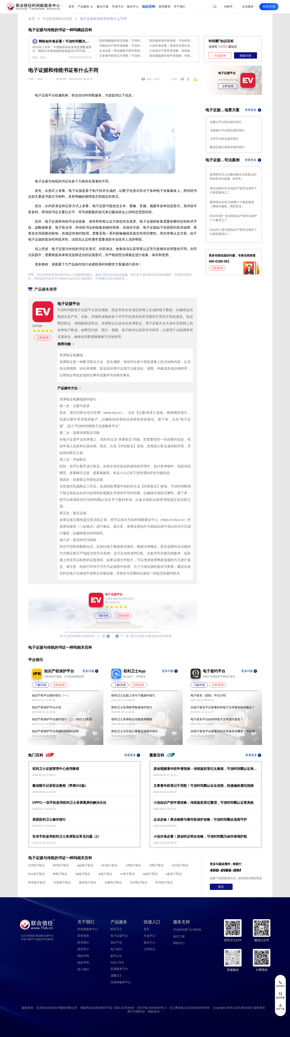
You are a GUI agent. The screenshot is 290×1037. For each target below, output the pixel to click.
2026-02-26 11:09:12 (44, 775)
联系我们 (83, 942)
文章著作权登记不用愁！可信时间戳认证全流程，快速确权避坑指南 (122, 55)
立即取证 (149, 949)
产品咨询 (220, 55)
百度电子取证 (62, 882)
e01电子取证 (180, 865)
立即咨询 (217, 268)
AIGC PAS (117, 962)
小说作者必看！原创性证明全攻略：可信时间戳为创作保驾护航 (172, 45)
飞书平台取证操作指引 (224, 138)
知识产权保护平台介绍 (46, 707)
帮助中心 (179, 943)
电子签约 (116, 949)
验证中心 (133, 6)
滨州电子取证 (138, 882)
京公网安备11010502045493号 (189, 1007)
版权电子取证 (87, 882)
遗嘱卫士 (116, 975)
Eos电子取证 (36, 873)
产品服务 (83, 6)
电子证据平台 (119, 935)
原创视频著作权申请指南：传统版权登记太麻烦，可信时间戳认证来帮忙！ (172, 55)
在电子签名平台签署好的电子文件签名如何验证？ (223, 707)
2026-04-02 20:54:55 (165, 825)
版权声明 (83, 962)
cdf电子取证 (133, 865)
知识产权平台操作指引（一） (51, 695)
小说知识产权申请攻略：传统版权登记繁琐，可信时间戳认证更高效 (172, 50)
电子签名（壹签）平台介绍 (208, 695)
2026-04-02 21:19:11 (165, 775)
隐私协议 (154, 1011)
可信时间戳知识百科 (57, 19)
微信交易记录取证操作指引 (227, 147)
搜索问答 (245, 55)
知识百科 (148, 6)
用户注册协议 (136, 1011)
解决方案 (103, 6)
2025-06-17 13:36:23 (44, 809)
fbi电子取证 (60, 873)
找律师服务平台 (120, 982)
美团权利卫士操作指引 (49, 819)
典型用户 (83, 949)
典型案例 (164, 6)
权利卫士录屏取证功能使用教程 (131, 719)
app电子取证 (85, 865)
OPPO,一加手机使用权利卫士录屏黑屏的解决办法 (69, 802)
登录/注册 (269, 6)
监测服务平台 (119, 968)
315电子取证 (36, 865)
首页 (71, 6)
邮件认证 (116, 956)
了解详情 (103, 615)
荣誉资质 (83, 935)
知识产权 (116, 942)
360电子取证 (61, 865)
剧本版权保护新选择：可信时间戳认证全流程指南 (172, 40)
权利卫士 (116, 929)
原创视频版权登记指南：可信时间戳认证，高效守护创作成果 (122, 40)
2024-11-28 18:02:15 (44, 842)
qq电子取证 (150, 873)
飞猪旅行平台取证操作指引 (227, 130)
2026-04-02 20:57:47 (165, 809)
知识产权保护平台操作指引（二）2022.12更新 (62, 719)
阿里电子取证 (37, 882)
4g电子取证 (82, 873)
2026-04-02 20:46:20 (165, 842)
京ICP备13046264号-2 (151, 1007)
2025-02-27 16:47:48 (44, 825)
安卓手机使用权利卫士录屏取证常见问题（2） (66, 836)
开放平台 (118, 6)
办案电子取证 (113, 882)
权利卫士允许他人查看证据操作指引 (134, 731)
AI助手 (228, 6)
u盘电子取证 (174, 873)
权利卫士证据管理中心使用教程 (55, 768)
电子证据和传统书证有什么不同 (103, 19)
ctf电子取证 (156, 865)
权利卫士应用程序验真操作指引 (131, 707)
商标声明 (83, 956)
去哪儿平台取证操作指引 (226, 122)
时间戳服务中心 (87, 929)
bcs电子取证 (109, 865)
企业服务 (248, 6)
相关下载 (179, 936)
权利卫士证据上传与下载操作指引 (133, 695)
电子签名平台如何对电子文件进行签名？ (217, 719)
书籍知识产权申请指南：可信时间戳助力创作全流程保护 (122, 45)
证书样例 (187, 929)
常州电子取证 (164, 882)
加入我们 (83, 969)
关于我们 (179, 6)
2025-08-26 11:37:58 (44, 792)
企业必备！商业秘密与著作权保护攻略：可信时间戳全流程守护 (122, 50)
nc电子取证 (127, 873)
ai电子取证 (105, 873)
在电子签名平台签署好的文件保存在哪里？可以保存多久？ (224, 731)
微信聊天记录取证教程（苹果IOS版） (60, 785)
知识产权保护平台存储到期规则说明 (55, 731)
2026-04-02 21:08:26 (165, 792)
